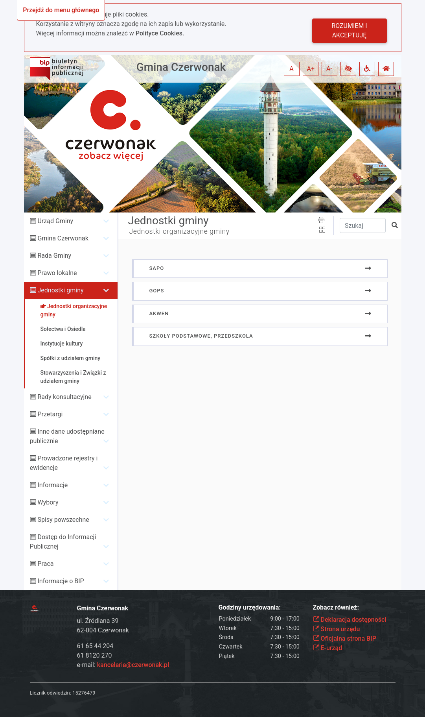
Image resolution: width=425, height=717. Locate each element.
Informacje (52, 485)
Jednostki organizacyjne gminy (179, 231)
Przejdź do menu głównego (61, 10)
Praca (45, 563)
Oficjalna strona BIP (344, 638)
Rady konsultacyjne (64, 397)
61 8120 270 (94, 655)
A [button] (291, 68)
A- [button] (329, 68)
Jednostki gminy (60, 290)
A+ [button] (311, 68)
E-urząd (327, 648)
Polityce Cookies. (160, 33)
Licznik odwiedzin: (50, 693)
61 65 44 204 (95, 646)
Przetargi (50, 414)
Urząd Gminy (55, 221)
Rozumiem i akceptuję (349, 30)
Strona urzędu (336, 629)
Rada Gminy (54, 255)
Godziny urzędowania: (250, 607)
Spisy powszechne (63, 519)
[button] (348, 69)
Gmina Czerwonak (181, 67)
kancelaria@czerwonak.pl (133, 665)
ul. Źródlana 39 (98, 621)
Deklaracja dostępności (349, 619)
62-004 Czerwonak (103, 630)
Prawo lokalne (57, 273)
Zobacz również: (336, 607)
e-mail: (123, 665)
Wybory (47, 502)
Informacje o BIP (60, 581)
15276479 (83, 693)
